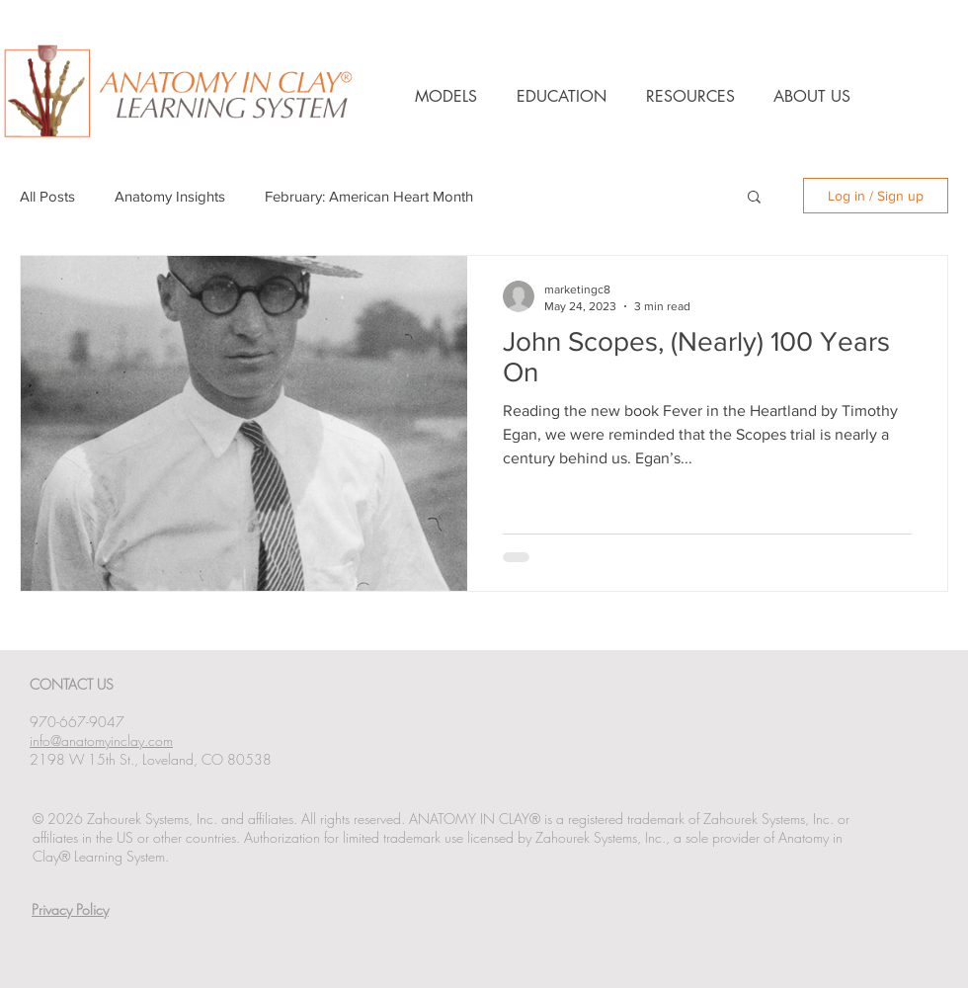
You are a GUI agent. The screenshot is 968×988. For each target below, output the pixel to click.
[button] (754, 198)
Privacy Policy (70, 909)
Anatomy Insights (170, 196)
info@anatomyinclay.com (101, 740)
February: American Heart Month (369, 196)
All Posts (47, 196)
